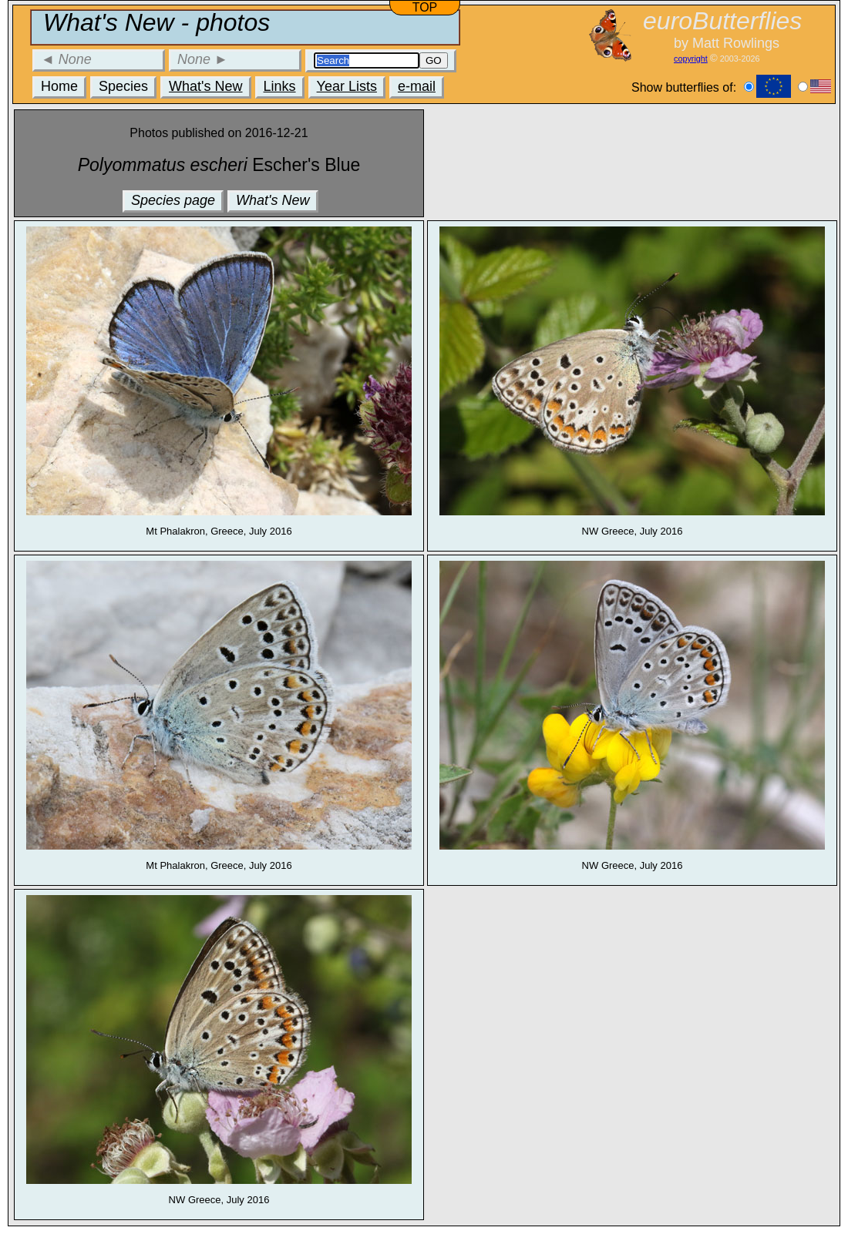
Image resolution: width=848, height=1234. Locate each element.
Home (59, 86)
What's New (205, 86)
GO (434, 60)
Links (280, 86)
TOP (425, 7)
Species (123, 86)
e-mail (417, 86)
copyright (691, 58)
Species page (173, 200)
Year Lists (347, 86)
